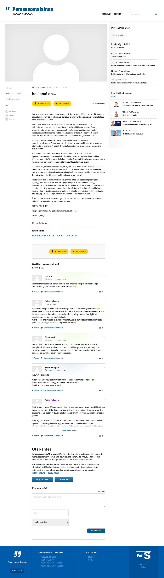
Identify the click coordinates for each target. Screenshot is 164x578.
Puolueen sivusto (48, 557)
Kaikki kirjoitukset (13, 99)
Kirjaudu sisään (42, 479)
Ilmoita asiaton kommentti (53, 292)
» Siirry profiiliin (118, 35)
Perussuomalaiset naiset (51, 563)
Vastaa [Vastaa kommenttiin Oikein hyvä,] (35, 358)
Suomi (60, 235)
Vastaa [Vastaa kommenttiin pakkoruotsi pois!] (35, 391)
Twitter (143, 567)
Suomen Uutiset (47, 560)
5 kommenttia (99, 104)
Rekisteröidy (64, 479)
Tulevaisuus (71, 235)
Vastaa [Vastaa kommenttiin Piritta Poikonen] (35, 328)
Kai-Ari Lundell (137, 121)
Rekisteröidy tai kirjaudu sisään (45, 473)
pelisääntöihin (85, 459)
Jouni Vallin (133, 131)
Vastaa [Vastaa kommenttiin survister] (35, 292)
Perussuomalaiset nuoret (52, 566)
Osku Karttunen (135, 102)
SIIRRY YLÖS (16, 570)
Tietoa (117, 14)
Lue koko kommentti (68, 431)
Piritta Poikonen (39, 87)
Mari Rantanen (134, 112)
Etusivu (106, 14)
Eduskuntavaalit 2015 (43, 235)
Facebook (143, 565)
